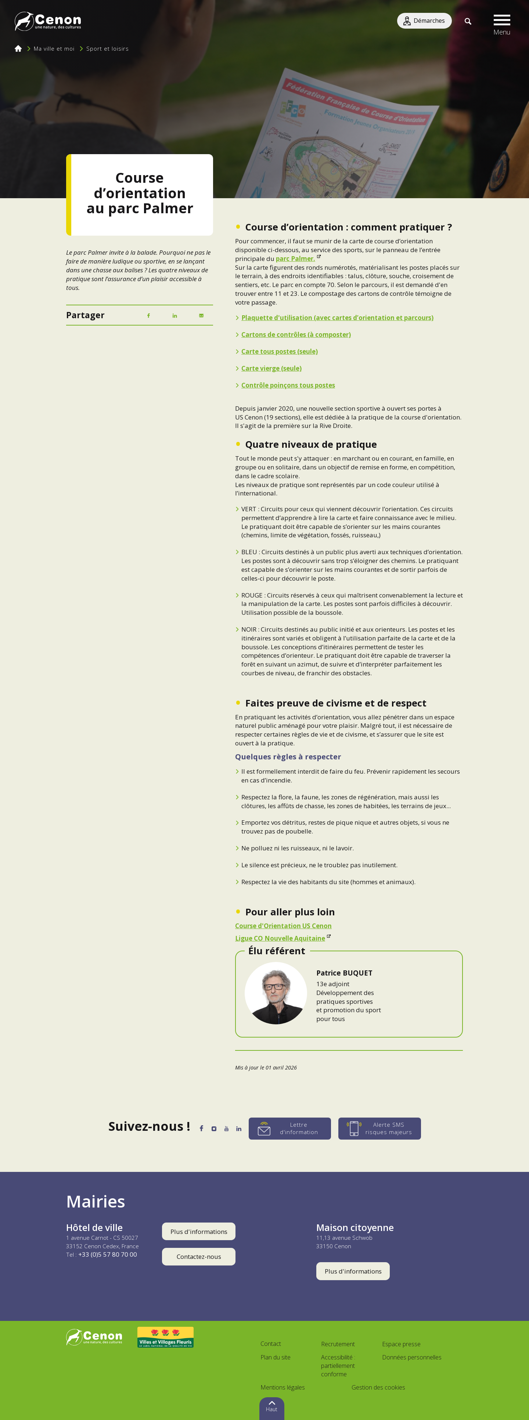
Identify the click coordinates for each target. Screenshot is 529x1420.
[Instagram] (212, 1130)
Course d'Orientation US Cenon (283, 926)
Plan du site (275, 1357)
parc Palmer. (295, 258)
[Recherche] (468, 22)
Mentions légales (282, 1387)
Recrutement (338, 1344)
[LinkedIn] (174, 316)
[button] (502, 22)
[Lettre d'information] (300, 1129)
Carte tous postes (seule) (279, 351)
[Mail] (201, 316)
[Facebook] (148, 316)
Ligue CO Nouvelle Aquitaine (280, 938)
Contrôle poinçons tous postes (288, 385)
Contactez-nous (199, 1256)
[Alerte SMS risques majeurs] (390, 1129)
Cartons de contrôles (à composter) (296, 334)
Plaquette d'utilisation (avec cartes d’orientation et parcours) (337, 317)
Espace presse (401, 1344)
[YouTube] (229, 1130)
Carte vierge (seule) (271, 368)
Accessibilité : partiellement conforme (338, 1365)
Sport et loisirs (107, 48)
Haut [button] (271, 1409)
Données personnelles (412, 1357)
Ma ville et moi (54, 48)
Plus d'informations (198, 1231)
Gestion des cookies (378, 1387)
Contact (270, 1344)
